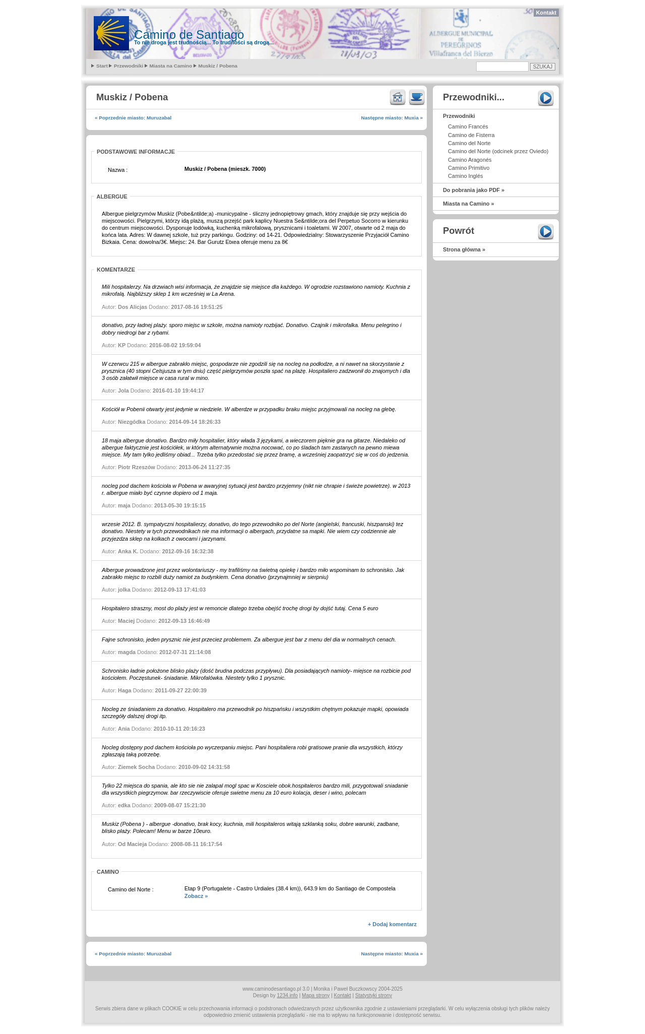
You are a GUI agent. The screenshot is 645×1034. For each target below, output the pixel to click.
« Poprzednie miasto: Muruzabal (133, 117)
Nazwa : (117, 170)
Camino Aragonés (469, 160)
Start (102, 66)
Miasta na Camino (171, 66)
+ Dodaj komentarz (392, 924)
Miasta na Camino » (468, 204)
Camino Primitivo (468, 168)
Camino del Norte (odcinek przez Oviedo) (498, 151)
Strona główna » (464, 249)
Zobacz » (196, 896)
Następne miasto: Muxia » (392, 117)
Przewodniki (128, 66)
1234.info (287, 995)
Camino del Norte (469, 143)
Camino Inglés (465, 176)
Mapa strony (316, 995)
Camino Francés (468, 126)
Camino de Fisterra (471, 135)
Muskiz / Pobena (218, 66)
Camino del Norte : (131, 889)
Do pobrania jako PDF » (473, 190)
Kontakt (546, 13)
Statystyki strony (373, 995)
